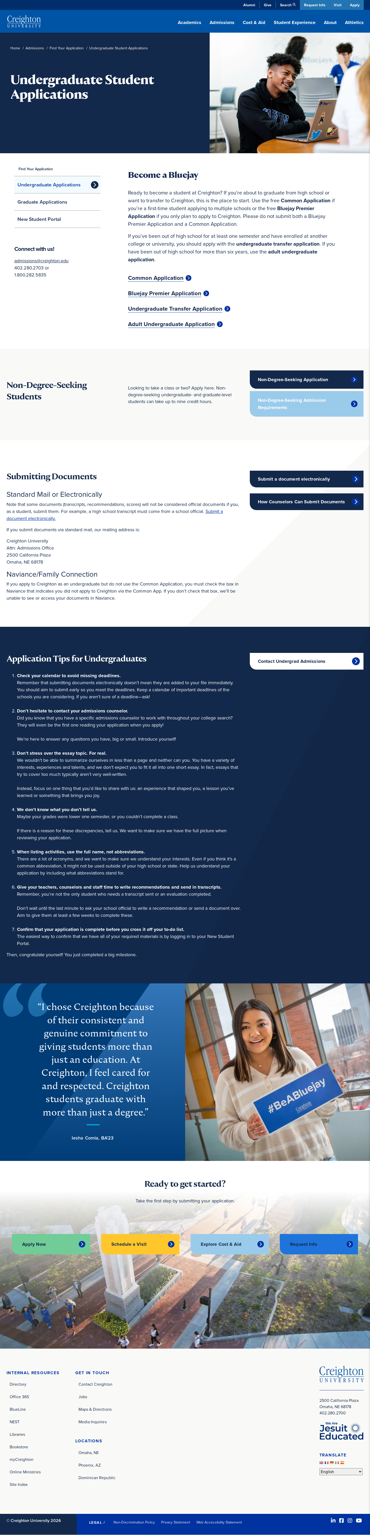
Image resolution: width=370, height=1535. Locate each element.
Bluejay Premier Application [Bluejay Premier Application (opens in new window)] (164, 293)
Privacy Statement (175, 1522)
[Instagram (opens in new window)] (350, 1521)
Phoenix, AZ (89, 1465)
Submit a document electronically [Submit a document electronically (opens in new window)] (294, 479)
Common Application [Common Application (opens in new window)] (156, 278)
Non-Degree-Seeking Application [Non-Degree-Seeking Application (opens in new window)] (293, 379)
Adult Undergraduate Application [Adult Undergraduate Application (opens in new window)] (171, 324)
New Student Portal (39, 219)
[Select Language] (340, 1471)
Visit (337, 5)
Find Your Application (67, 48)
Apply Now (34, 1244)
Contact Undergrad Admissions (291, 661)
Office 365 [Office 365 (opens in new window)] (19, 1397)
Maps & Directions (95, 1409)
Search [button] (285, 5)
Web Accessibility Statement (219, 1522)
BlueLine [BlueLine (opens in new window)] (18, 1409)
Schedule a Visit (129, 1244)
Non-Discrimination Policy (134, 1522)
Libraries (17, 1434)
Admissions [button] (222, 22)
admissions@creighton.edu (41, 260)
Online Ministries (25, 1472)
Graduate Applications (42, 201)
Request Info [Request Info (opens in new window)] (303, 1244)
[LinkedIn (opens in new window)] (333, 1521)
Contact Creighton (95, 1384)
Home (15, 48)
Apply (355, 5)
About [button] (330, 22)
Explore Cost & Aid (221, 1244)
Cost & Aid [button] (254, 22)
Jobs (82, 1397)
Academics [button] (189, 22)
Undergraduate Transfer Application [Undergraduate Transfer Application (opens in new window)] (175, 308)
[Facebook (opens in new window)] (341, 1521)
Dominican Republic (97, 1478)
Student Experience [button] (295, 22)
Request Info (314, 5)
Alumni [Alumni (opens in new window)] (249, 5)
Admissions (35, 48)
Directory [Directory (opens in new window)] (18, 1384)
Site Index (19, 1484)
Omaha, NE (88, 1453)
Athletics (354, 22)
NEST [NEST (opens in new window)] (15, 1422)
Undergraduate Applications (49, 184)
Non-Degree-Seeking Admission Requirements (292, 404)
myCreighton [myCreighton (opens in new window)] (22, 1459)
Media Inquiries (92, 1422)
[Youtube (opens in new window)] (359, 1521)
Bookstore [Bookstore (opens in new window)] (19, 1447)
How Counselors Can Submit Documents (301, 501)
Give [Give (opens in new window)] (267, 5)
